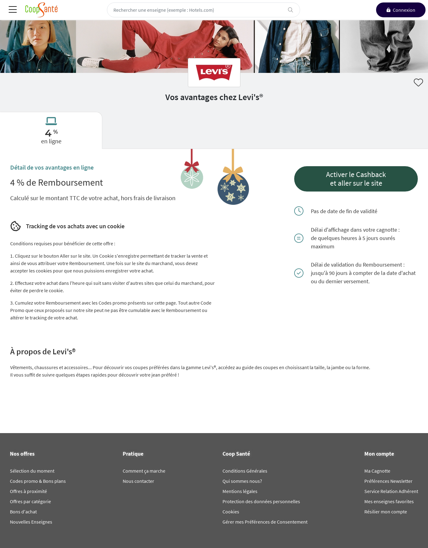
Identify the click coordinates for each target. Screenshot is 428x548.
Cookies (230, 511)
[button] (356, 179)
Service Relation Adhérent (391, 491)
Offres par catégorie (30, 501)
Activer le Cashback (356, 174)
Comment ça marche (144, 471)
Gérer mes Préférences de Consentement (264, 522)
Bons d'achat (23, 511)
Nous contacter (138, 481)
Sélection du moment (32, 471)
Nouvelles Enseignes (31, 522)
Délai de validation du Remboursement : (358, 264)
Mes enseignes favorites (389, 501)
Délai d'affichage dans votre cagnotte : (355, 229)
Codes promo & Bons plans (38, 481)
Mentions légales (239, 491)
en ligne (51, 141)
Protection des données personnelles (261, 501)
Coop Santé (236, 453)
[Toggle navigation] (12, 10)
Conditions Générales (244, 471)
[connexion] (401, 9)
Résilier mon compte (385, 511)
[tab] (51, 130)
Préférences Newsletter (388, 481)
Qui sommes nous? (242, 481)
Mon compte (379, 453)
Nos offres (22, 453)
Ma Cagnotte (377, 471)
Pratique (133, 453)
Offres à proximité (28, 491)
